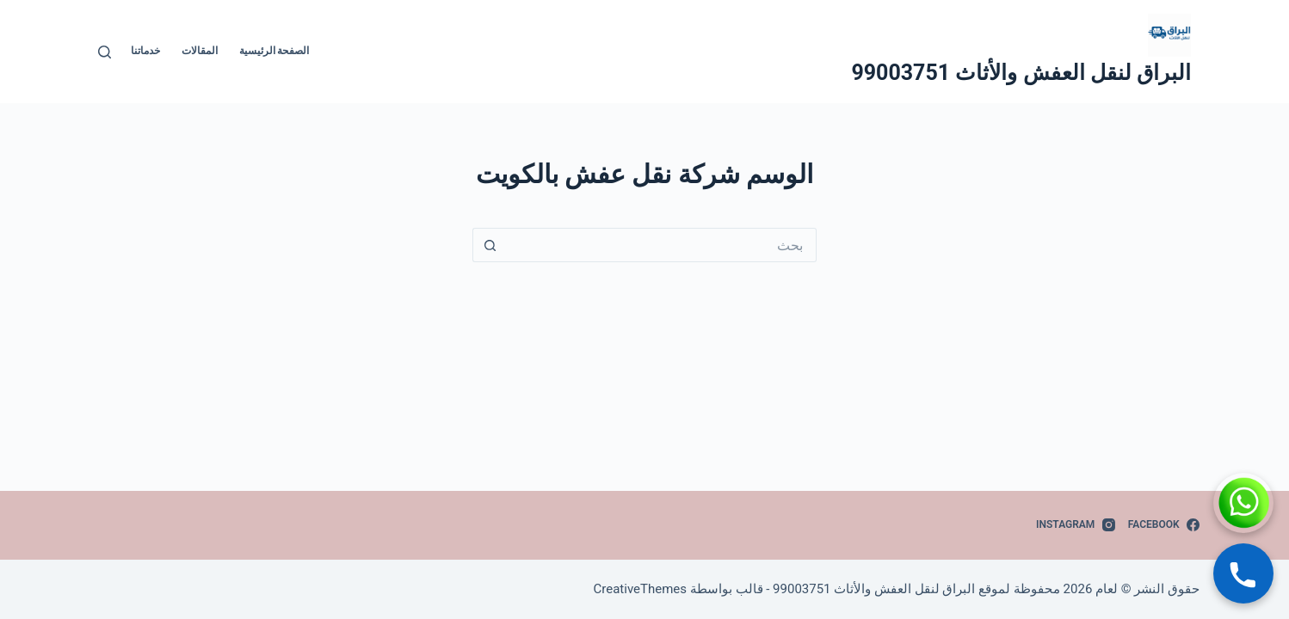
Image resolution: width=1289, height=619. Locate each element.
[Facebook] (1164, 525)
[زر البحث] (489, 245)
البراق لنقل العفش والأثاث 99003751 (1021, 72)
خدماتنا (145, 51)
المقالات (200, 51)
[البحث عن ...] (662, 245)
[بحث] (104, 52)
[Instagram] (1075, 525)
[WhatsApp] (1243, 503)
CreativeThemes (641, 589)
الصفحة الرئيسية (274, 51)
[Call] (1243, 573)
